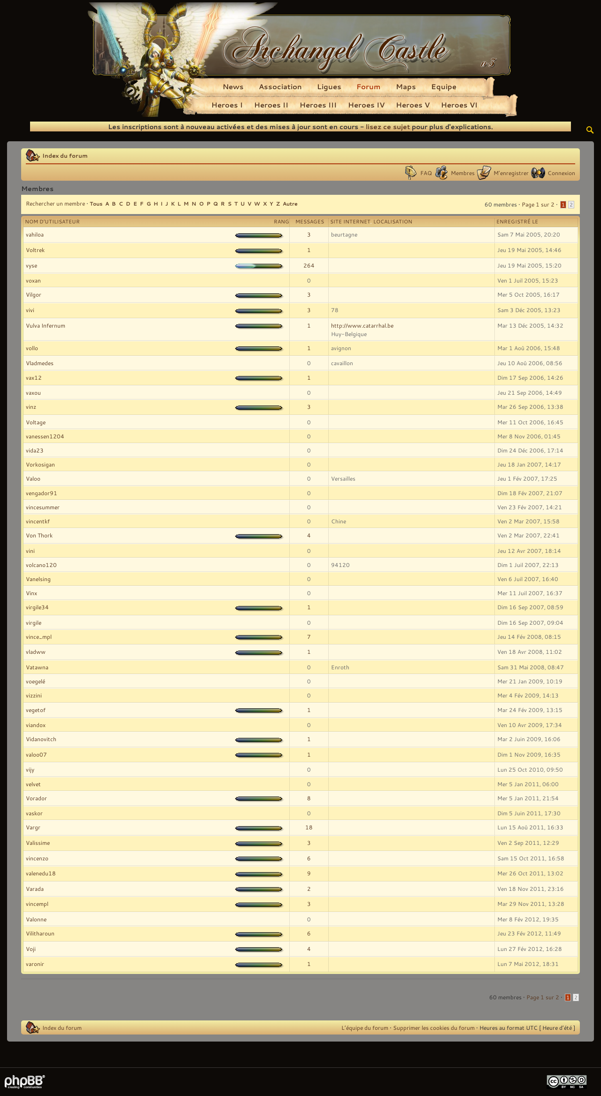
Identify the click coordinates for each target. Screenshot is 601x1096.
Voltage (36, 422)
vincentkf (38, 521)
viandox (36, 724)
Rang (281, 221)
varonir (35, 963)
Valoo (33, 478)
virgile (33, 622)
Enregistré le (517, 221)
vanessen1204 (45, 436)
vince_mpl (39, 636)
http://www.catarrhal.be (362, 325)
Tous (96, 203)
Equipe (443, 86)
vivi (30, 310)
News (233, 86)
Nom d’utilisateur (52, 221)
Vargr (33, 827)
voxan (33, 280)
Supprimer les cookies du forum (434, 1027)
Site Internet (350, 221)
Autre (290, 203)
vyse (31, 265)
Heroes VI (459, 104)
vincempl (37, 903)
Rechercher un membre (55, 203)
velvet (33, 784)
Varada (35, 888)
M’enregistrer (511, 172)
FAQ (426, 172)
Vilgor (33, 294)
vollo (32, 348)
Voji (31, 948)
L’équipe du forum (364, 1027)
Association (280, 86)
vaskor (34, 813)
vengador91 (41, 493)
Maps (406, 86)
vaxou (33, 392)
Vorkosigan (40, 464)
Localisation (392, 221)
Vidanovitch (41, 739)
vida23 (35, 450)
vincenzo (37, 858)
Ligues (329, 86)
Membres (463, 172)
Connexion (561, 172)
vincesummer (43, 507)
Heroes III (318, 104)
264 (309, 265)
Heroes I (227, 104)
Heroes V (413, 104)
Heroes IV (366, 104)
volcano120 (41, 564)
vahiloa (35, 234)
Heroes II (271, 104)
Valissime (38, 842)
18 (309, 827)
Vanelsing (38, 578)
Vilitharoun (40, 933)
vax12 (34, 377)
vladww (36, 651)
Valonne (36, 919)
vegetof (36, 709)
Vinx (31, 593)
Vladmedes (40, 363)
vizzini (34, 695)
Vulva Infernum (45, 325)
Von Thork (39, 535)
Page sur (538, 204)
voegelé (35, 681)
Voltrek (35, 249)
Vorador (36, 798)
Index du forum (65, 155)
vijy (30, 769)
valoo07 (36, 754)
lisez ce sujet (388, 126)
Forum (368, 86)
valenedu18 (41, 873)
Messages (309, 221)
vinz (31, 406)
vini (30, 550)
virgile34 (37, 607)
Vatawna (37, 667)
